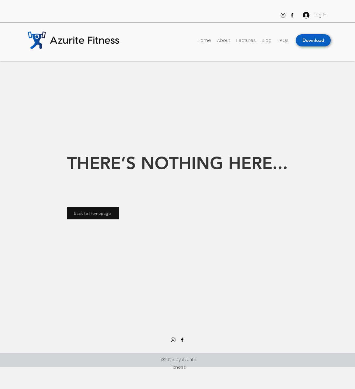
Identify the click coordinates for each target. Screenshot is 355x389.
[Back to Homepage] (93, 213)
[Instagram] (283, 15)
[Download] (313, 40)
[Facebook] (292, 15)
